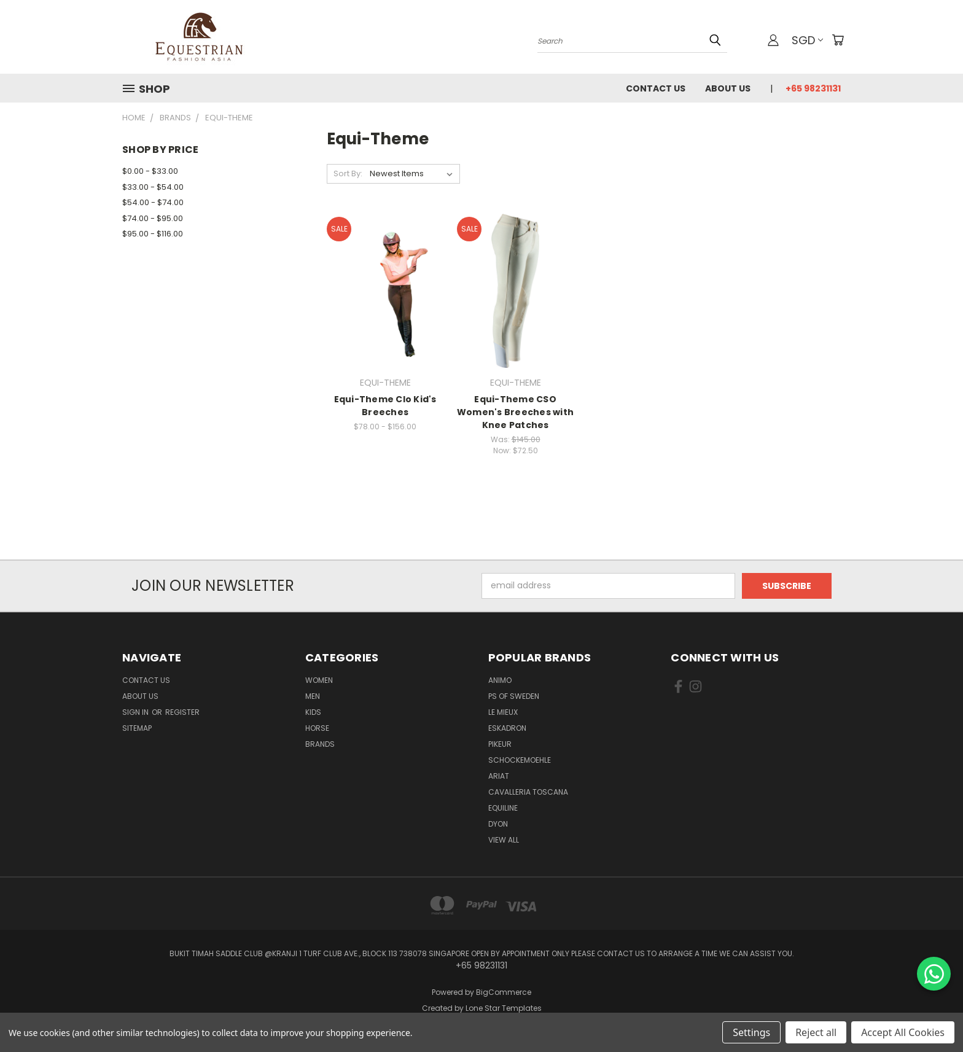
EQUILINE (503, 808)
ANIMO (500, 680)
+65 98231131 (813, 88)
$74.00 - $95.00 (152, 218)
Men (312, 696)
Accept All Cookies (903, 1032)
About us (728, 88)
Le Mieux (503, 712)
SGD (807, 40)
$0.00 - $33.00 (150, 171)
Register (182, 712)
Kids (313, 712)
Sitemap (137, 728)
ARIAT (498, 776)
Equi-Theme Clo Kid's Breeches (385, 405)
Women (319, 680)
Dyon (498, 824)
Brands (320, 744)
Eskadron (507, 728)
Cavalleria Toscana (528, 792)
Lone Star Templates (504, 1008)
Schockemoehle (519, 760)
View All (503, 840)
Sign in (136, 712)
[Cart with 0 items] (838, 40)
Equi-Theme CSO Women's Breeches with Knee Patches (515, 412)
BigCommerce (503, 992)
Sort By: (347, 173)
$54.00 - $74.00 (153, 202)
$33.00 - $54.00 (153, 187)
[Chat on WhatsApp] (934, 974)
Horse (317, 728)
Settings (751, 1032)
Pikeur (500, 744)
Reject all (815, 1032)
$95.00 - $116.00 (152, 234)
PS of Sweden (513, 696)
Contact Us (655, 88)
